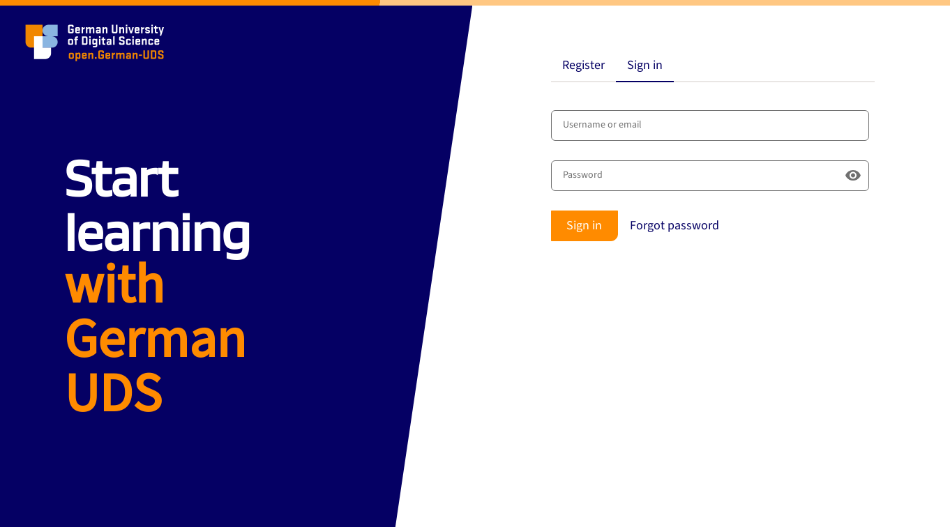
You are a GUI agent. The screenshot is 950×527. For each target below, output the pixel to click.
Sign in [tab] (645, 65)
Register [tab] (583, 65)
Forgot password (674, 225)
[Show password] (853, 175)
